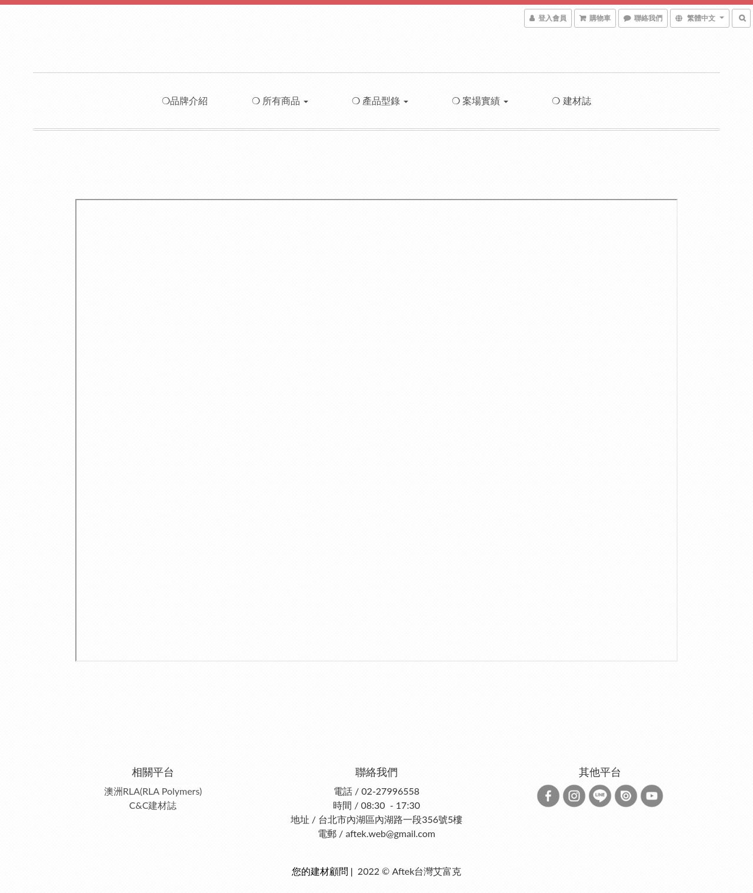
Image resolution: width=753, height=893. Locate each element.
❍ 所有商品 (280, 100)
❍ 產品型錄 (380, 100)
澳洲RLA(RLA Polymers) (153, 790)
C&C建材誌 (153, 805)
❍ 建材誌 (571, 100)
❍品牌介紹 (185, 100)
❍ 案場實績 (480, 100)
